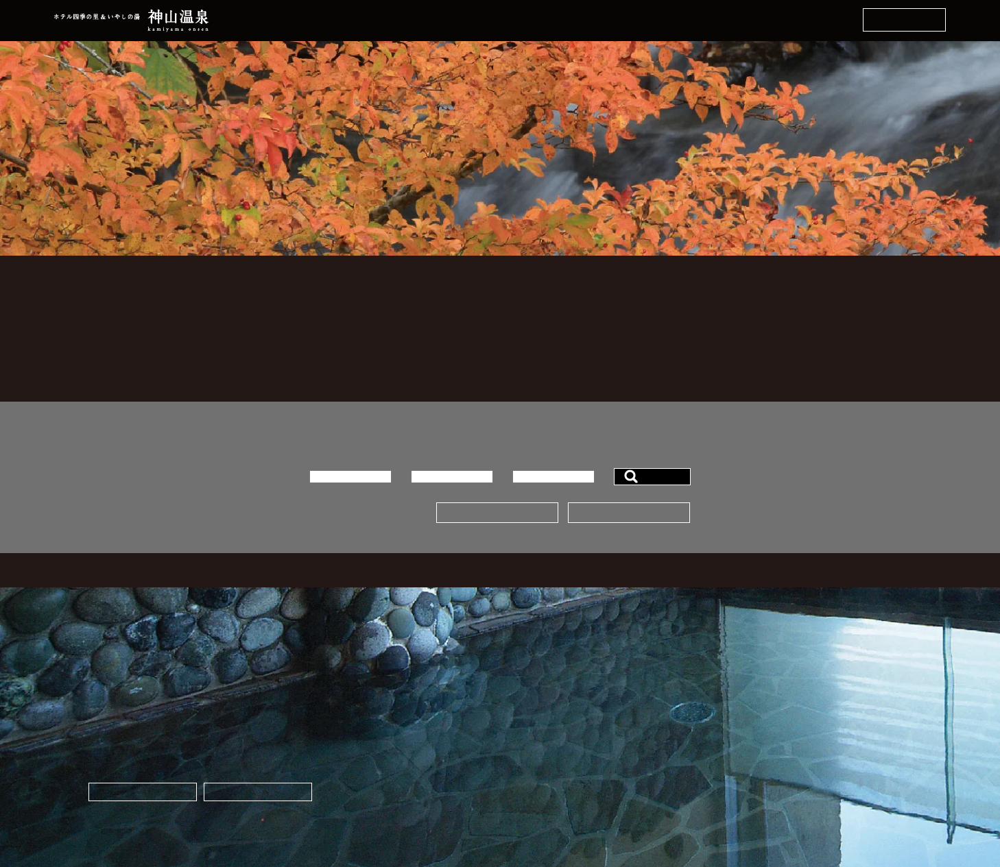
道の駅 (786, 729)
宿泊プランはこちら (497, 513)
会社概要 (517, 795)
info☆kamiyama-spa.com (427, 832)
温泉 (507, 713)
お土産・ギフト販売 (258, 792)
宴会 (507, 762)
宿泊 (507, 746)
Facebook (792, 746)
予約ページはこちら (629, 513)
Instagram (793, 779)
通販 (781, 713)
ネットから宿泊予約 (904, 20)
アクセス (654, 779)
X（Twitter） (800, 762)
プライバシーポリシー (683, 795)
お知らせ (654, 746)
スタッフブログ (668, 762)
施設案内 (517, 779)
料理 (507, 729)
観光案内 (654, 729)
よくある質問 (664, 713)
